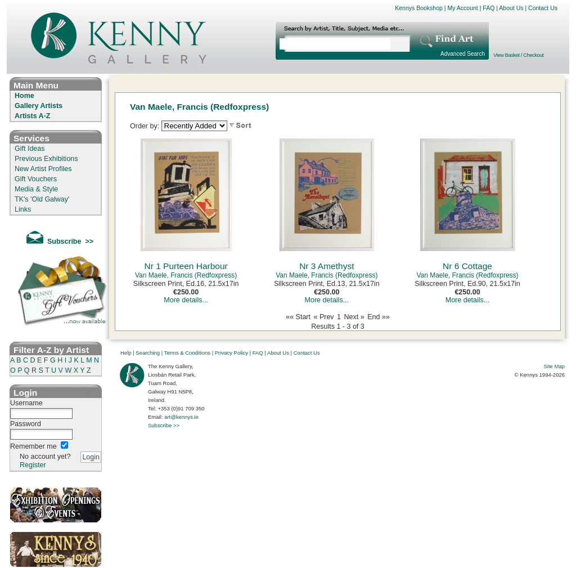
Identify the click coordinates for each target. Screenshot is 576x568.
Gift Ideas (30, 149)
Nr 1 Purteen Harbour (186, 266)
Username (26, 403)
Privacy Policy (231, 353)
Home (24, 96)
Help (126, 353)
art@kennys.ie (181, 417)
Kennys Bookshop (419, 8)
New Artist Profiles (43, 169)
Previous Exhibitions (46, 159)
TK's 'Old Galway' (42, 199)
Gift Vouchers (36, 179)
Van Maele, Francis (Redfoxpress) (186, 275)
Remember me (33, 446)
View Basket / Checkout (518, 55)
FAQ (488, 8)
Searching (148, 353)
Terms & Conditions (187, 353)
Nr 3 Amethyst (326, 266)
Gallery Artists (38, 106)
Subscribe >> (163, 425)
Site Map (554, 366)
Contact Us (542, 8)
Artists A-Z (32, 116)
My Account (462, 8)
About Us (511, 8)
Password (25, 424)
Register (33, 465)
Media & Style (36, 189)
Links (23, 209)
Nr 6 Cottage (467, 266)
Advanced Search (462, 54)
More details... (186, 300)
